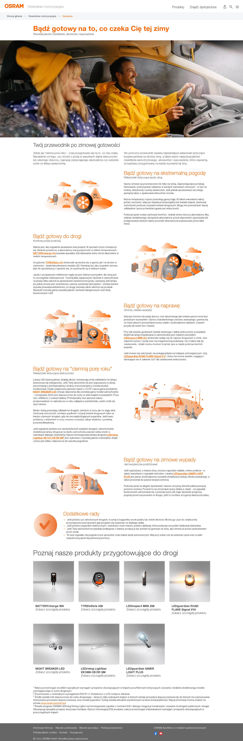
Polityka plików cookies (45, 732)
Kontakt (63, 732)
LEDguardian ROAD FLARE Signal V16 (145, 356)
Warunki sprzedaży (89, 727)
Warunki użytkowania (66, 727)
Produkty (178, 7)
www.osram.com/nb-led (53, 703)
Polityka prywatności (111, 727)
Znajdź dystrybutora (203, 7)
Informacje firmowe (43, 727)
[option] (53, 590)
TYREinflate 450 (54, 262)
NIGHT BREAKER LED (45, 392)
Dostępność (76, 732)
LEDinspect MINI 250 (135, 338)
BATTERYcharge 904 (44, 253)
